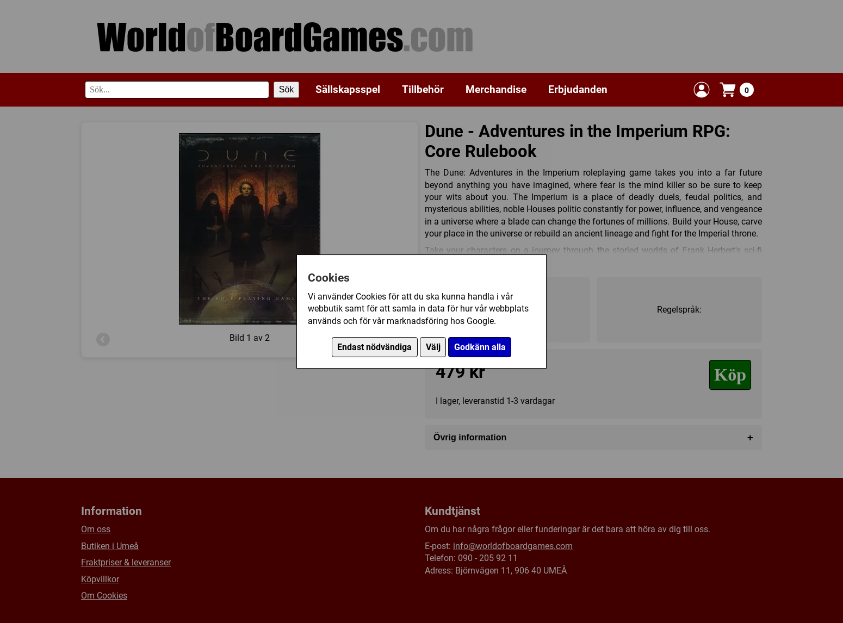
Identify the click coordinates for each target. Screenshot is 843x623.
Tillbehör (423, 89)
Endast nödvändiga (374, 347)
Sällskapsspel (347, 89)
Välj (433, 347)
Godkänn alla (480, 347)
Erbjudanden (578, 89)
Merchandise (496, 89)
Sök (286, 89)
